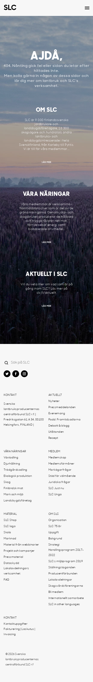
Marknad (10, 538)
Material (10, 514)
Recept (53, 438)
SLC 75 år (55, 526)
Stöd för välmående (62, 476)
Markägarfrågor (60, 470)
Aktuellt (55, 395)
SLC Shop (10, 520)
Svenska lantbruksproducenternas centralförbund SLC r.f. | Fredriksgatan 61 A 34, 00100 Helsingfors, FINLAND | (24, 414)
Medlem (54, 451)
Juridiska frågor (59, 482)
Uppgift (53, 532)
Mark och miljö (13, 494)
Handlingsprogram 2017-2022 (66, 553)
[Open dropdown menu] (87, 8)
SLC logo (9, 526)
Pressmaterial (13, 557)
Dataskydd (11, 563)
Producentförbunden (63, 573)
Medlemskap (57, 457)
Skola (7, 532)
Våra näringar (15, 451)
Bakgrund (55, 538)
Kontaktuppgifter (16, 624)
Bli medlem (56, 592)
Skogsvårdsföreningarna (65, 586)
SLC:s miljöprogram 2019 (65, 561)
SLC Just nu (56, 488)
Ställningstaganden (61, 567)
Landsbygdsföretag (18, 500)
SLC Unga (55, 494)
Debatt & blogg (59, 425)
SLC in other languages (64, 604)
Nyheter (54, 401)
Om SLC (53, 514)
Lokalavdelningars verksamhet (16, 571)
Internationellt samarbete (66, 598)
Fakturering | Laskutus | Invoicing (19, 632)
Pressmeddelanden (62, 407)
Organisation (57, 520)
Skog (7, 482)
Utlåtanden (56, 432)
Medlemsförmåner (61, 463)
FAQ (6, 579)
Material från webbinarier (21, 544)
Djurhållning (12, 463)
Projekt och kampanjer (19, 551)
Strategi (54, 544)
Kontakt (10, 395)
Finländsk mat (13, 488)
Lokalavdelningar (60, 579)
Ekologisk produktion (18, 476)
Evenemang (56, 413)
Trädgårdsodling (15, 470)
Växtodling (11, 457)
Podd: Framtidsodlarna (64, 419)
